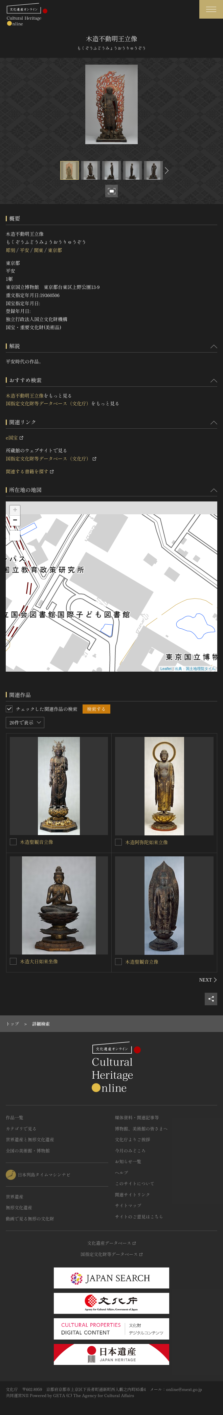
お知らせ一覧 (128, 1161)
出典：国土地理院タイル (195, 669)
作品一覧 (14, 1117)
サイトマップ (128, 1205)
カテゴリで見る (21, 1128)
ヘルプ (121, 1172)
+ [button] (15, 511)
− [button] (15, 521)
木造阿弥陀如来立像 (146, 842)
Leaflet (166, 669)
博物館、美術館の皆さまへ (141, 1128)
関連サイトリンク (132, 1194)
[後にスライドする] (166, 170)
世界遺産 (14, 1196)
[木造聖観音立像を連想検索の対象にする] (13, 841)
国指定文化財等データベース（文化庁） (48, 403)
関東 (38, 250)
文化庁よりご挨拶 (132, 1139)
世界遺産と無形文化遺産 (30, 1139)
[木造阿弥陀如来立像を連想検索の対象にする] (118, 842)
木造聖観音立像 (36, 841)
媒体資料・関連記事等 (137, 1117)
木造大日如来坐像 (39, 961)
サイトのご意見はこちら (139, 1216)
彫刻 (10, 250)
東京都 (55, 250)
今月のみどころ (130, 1150)
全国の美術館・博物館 (28, 1150)
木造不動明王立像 (25, 395)
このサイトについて (135, 1183)
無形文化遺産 (19, 1207)
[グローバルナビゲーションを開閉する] (211, 9)
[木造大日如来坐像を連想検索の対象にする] (13, 961)
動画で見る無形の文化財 (30, 1218)
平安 (24, 250)
